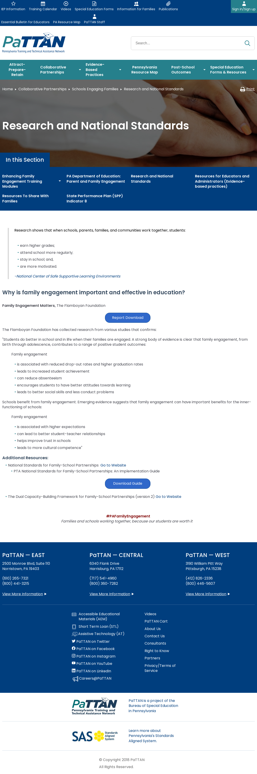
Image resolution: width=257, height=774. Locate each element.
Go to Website (113, 465)
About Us (153, 628)
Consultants (155, 643)
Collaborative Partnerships (42, 89)
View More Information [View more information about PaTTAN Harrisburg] (110, 594)
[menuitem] (19, 69)
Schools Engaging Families (95, 89)
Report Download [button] (127, 317)
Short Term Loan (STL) (95, 626)
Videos (150, 614)
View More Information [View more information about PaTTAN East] (22, 594)
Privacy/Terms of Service (160, 668)
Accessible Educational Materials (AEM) (96, 617)
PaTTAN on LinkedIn (91, 671)
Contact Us (155, 636)
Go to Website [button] (168, 496)
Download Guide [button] (127, 483)
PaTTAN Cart (156, 621)
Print (247, 89)
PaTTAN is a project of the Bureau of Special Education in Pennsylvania (153, 705)
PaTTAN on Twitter (91, 641)
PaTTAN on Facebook (93, 648)
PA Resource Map (66, 22)
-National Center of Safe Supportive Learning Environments (67, 276)
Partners (152, 658)
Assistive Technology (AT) (98, 634)
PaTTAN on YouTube (92, 663)
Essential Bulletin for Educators (25, 22)
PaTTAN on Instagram (93, 656)
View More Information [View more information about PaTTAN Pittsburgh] (206, 594)
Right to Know (157, 650)
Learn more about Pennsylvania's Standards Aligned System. (151, 736)
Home (7, 89)
